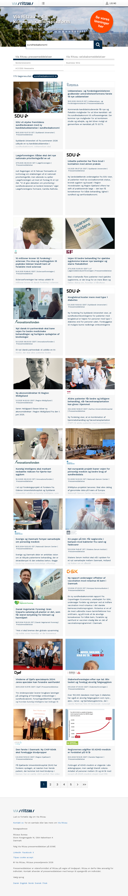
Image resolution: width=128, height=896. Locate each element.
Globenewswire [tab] (23, 63)
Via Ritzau (62, 823)
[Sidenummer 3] (57, 784)
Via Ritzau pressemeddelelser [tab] (33, 56)
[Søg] (60, 44)
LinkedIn (17, 852)
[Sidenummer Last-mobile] (84, 784)
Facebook (27, 852)
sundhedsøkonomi (45, 76)
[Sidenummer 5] (70, 784)
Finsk (44, 883)
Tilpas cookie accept (23, 857)
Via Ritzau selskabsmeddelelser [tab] (85, 56)
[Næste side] (77, 784)
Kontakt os (18, 823)
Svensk (38, 883)
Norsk (31, 883)
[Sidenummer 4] (64, 784)
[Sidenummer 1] (43, 784)
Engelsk (23, 883)
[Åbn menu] (43, 3)
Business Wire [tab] (73, 63)
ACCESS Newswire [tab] (24, 68)
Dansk (16, 883)
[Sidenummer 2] (50, 784)
